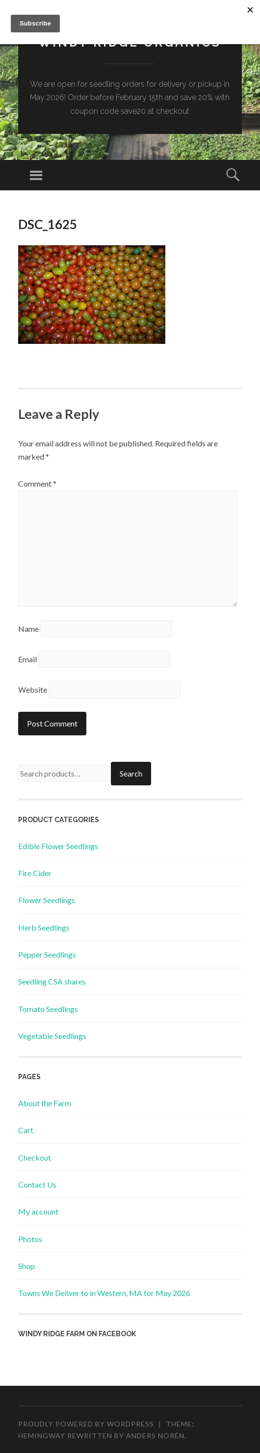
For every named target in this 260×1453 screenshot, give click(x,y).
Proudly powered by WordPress (86, 1424)
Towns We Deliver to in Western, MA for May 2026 (104, 1292)
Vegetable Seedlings (52, 1035)
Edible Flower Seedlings (58, 846)
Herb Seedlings (44, 927)
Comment (37, 483)
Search (131, 773)
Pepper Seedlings (47, 954)
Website (32, 689)
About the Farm (44, 1103)
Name (28, 628)
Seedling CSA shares (52, 981)
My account (38, 1211)
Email (27, 659)
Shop (26, 1266)
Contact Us (37, 1184)
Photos (30, 1239)
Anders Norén (155, 1435)
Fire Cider (35, 873)
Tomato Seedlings (48, 1008)
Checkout (34, 1157)
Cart (25, 1130)
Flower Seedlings (46, 900)
